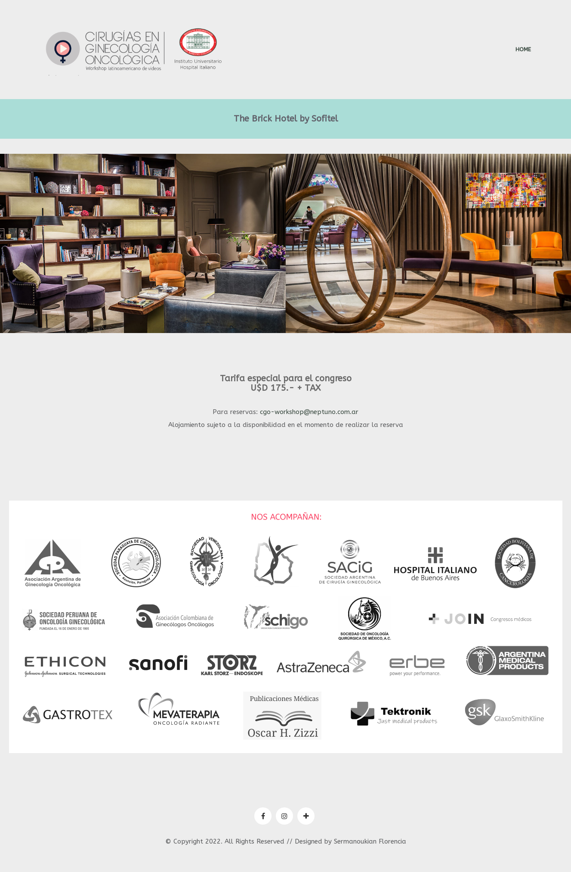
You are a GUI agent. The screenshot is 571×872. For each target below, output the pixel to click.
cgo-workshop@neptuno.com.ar (309, 412)
